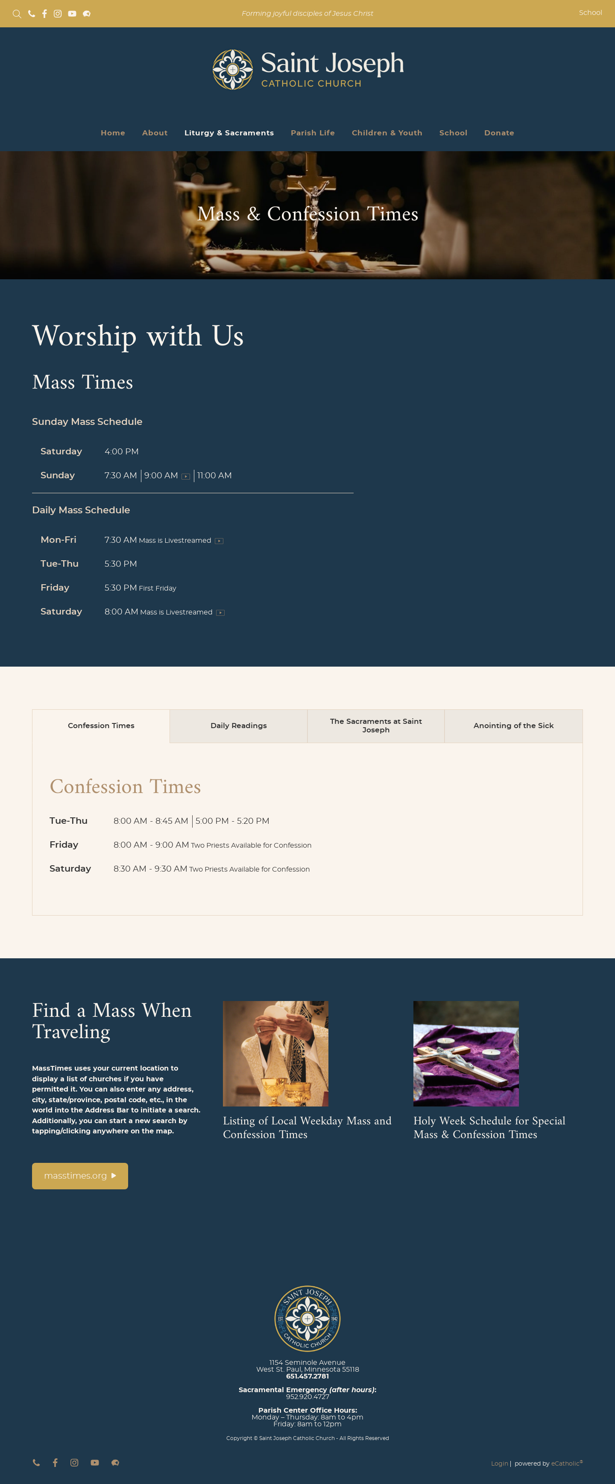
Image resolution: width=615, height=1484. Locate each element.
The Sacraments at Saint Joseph (376, 726)
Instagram (57, 13)
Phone (31, 13)
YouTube (72, 13)
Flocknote (86, 13)
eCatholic (567, 1464)
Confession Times (101, 725)
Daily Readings (239, 725)
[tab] (101, 726)
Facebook (44, 13)
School (590, 12)
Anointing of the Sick (514, 725)
